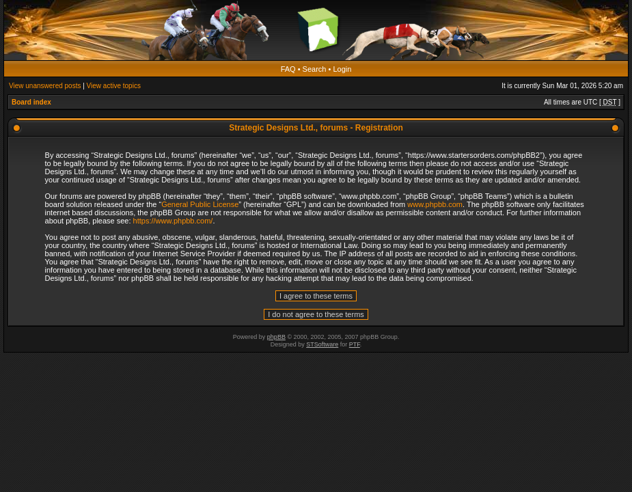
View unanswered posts (45, 86)
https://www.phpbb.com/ (173, 221)
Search (315, 69)
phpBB (276, 336)
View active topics (114, 86)
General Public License (199, 204)
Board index (31, 102)
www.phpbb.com (435, 204)
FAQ (288, 69)
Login (342, 69)
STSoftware (322, 344)
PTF (354, 344)
